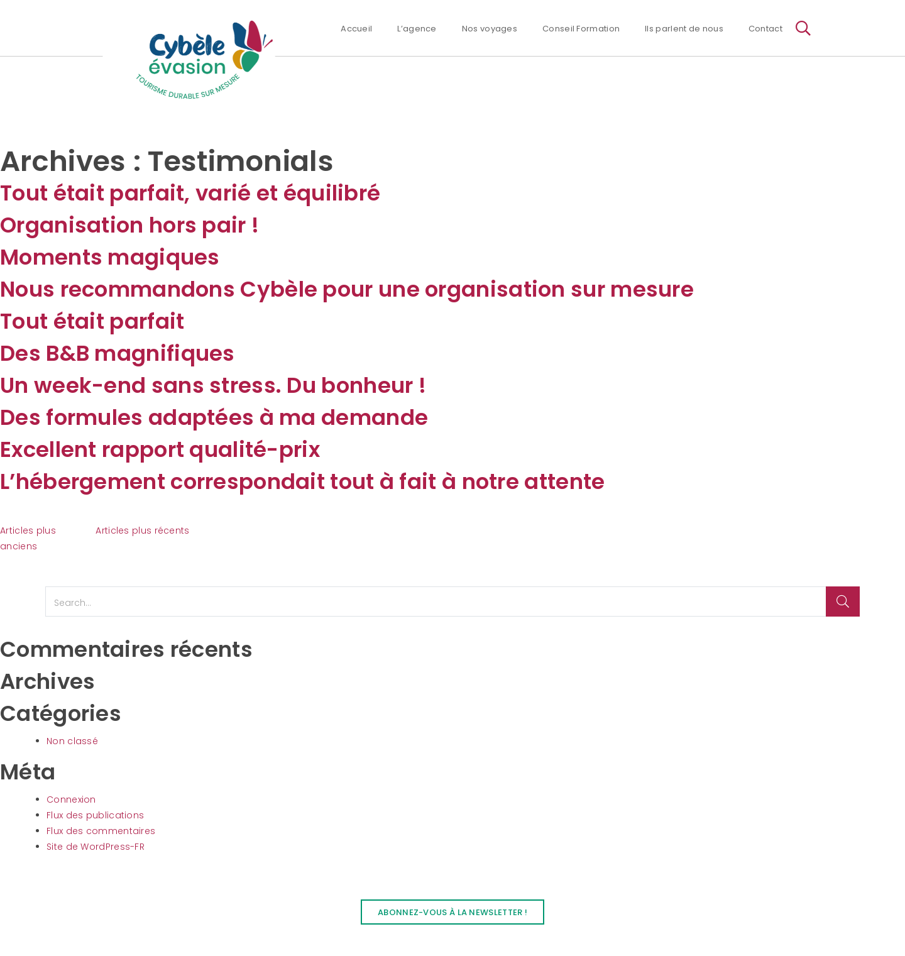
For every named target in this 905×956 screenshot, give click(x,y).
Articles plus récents (142, 530)
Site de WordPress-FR (96, 846)
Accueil (356, 29)
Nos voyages (489, 29)
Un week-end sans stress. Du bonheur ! (213, 385)
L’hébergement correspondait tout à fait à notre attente (302, 481)
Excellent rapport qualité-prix (160, 449)
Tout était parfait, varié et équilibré (190, 193)
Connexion (71, 799)
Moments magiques (110, 257)
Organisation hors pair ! (129, 225)
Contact (765, 29)
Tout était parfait (92, 321)
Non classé (72, 741)
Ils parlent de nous (684, 29)
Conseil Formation (581, 29)
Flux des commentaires (101, 831)
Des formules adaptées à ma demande (214, 417)
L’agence (416, 29)
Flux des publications (95, 815)
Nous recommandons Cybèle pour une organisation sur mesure (347, 289)
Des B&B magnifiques (117, 353)
